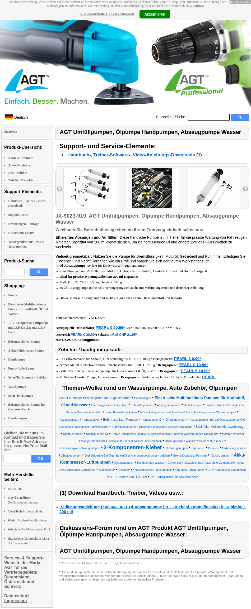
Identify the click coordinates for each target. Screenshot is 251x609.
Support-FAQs (18, 215)
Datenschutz (194, 6)
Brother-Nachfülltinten (27, 520)
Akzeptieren (154, 14)
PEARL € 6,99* (187, 358)
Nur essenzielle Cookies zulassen (107, 14)
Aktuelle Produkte (20, 158)
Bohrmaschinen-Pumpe (24, 341)
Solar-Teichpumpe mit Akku (27, 377)
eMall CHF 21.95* (123, 335)
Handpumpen (17, 418)
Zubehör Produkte (20, 180)
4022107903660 (145, 328)
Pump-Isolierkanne (21, 368)
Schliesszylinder (25, 511)
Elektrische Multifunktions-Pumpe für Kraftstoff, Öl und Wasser (28, 309)
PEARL (209, 377)
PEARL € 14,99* (195, 370)
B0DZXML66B (170, 328)
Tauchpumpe (17, 387)
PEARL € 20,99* (110, 327)
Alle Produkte (17, 173)
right (245, 188)
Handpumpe (16, 359)
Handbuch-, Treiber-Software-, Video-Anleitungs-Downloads (131, 154)
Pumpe (13, 295)
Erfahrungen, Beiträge (23, 224)
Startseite (164, 117)
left (59, 188)
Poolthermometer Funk (29, 529)
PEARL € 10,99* (193, 364)
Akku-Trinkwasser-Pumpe (26, 350)
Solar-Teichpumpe (20, 395)
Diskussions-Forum (21, 233)
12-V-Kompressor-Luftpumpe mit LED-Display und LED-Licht (28, 327)
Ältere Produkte (19, 165)
